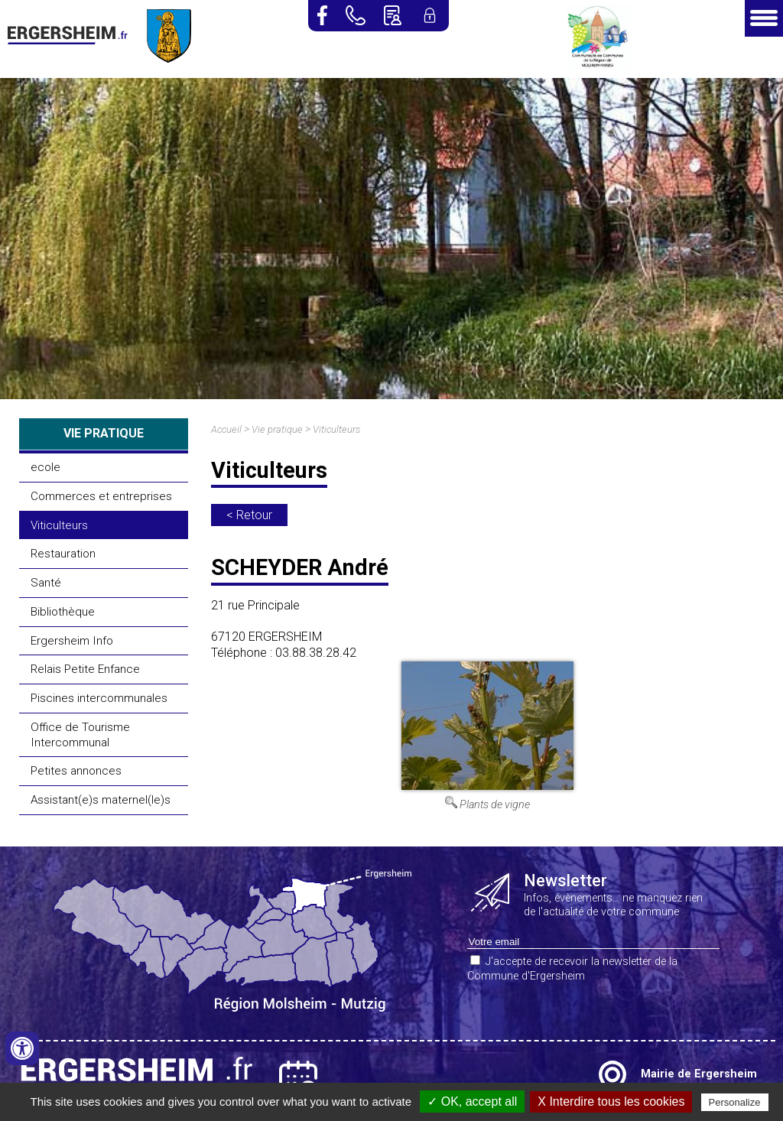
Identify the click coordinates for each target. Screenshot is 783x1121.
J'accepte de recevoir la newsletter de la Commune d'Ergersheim (572, 969)
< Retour (249, 515)
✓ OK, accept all (472, 1101)
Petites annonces (76, 771)
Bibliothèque (63, 612)
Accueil (226, 429)
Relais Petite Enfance (85, 669)
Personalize (735, 1102)
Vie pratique (277, 429)
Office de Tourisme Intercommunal (80, 734)
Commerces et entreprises (101, 496)
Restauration (63, 553)
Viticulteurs (59, 525)
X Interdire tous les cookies (611, 1101)
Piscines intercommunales (99, 698)
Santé (46, 583)
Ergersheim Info (72, 641)
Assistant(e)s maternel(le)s (101, 800)
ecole (45, 467)
